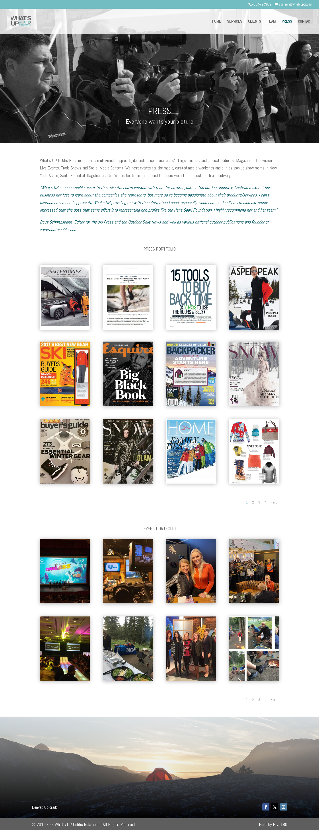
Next (274, 502)
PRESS (287, 22)
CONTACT (305, 22)
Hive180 (280, 824)
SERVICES (234, 22)
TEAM (271, 22)
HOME (216, 22)
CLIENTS (254, 22)
